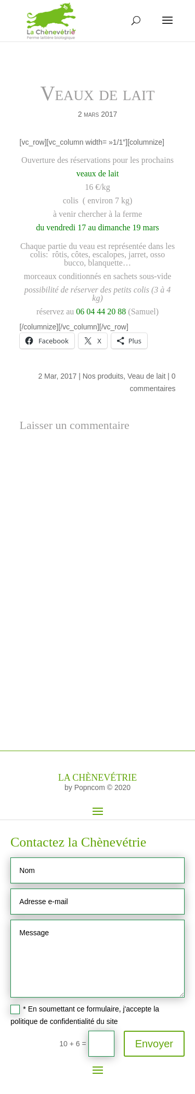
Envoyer (154, 1043)
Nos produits (103, 376)
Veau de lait (146, 376)
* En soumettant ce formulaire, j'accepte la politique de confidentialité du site (84, 1015)
